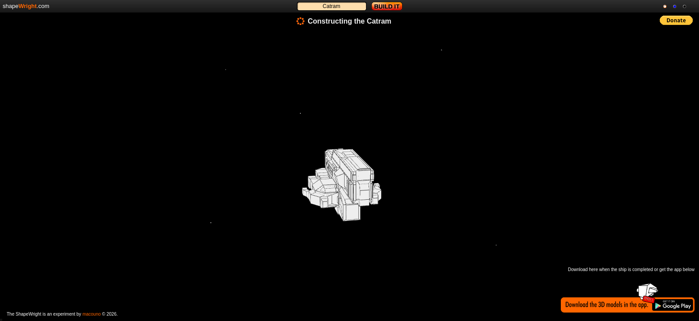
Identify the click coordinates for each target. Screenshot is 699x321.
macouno (91, 314)
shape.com (26, 6)
